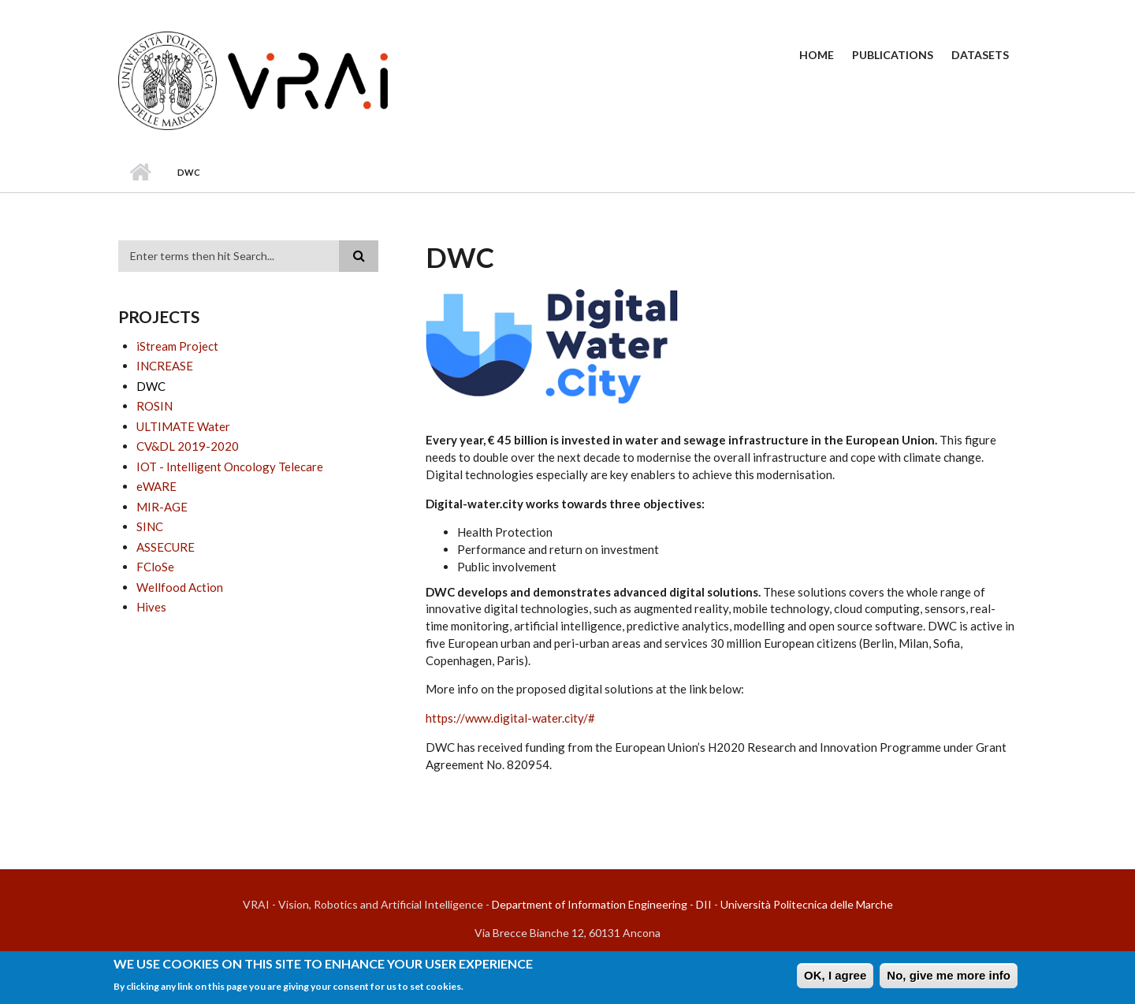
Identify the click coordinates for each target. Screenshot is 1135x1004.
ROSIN (154, 406)
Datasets (980, 54)
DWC (151, 386)
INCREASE (164, 366)
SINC (149, 526)
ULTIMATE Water (183, 426)
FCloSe (155, 567)
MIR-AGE (162, 507)
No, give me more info (948, 979)
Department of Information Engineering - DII (602, 904)
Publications (892, 54)
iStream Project (177, 346)
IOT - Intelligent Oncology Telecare (229, 466)
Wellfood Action (179, 587)
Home (816, 54)
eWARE (156, 486)
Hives (151, 607)
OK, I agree (835, 979)
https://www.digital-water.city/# (510, 718)
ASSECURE (165, 547)
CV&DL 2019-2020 (187, 446)
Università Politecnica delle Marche (806, 904)
